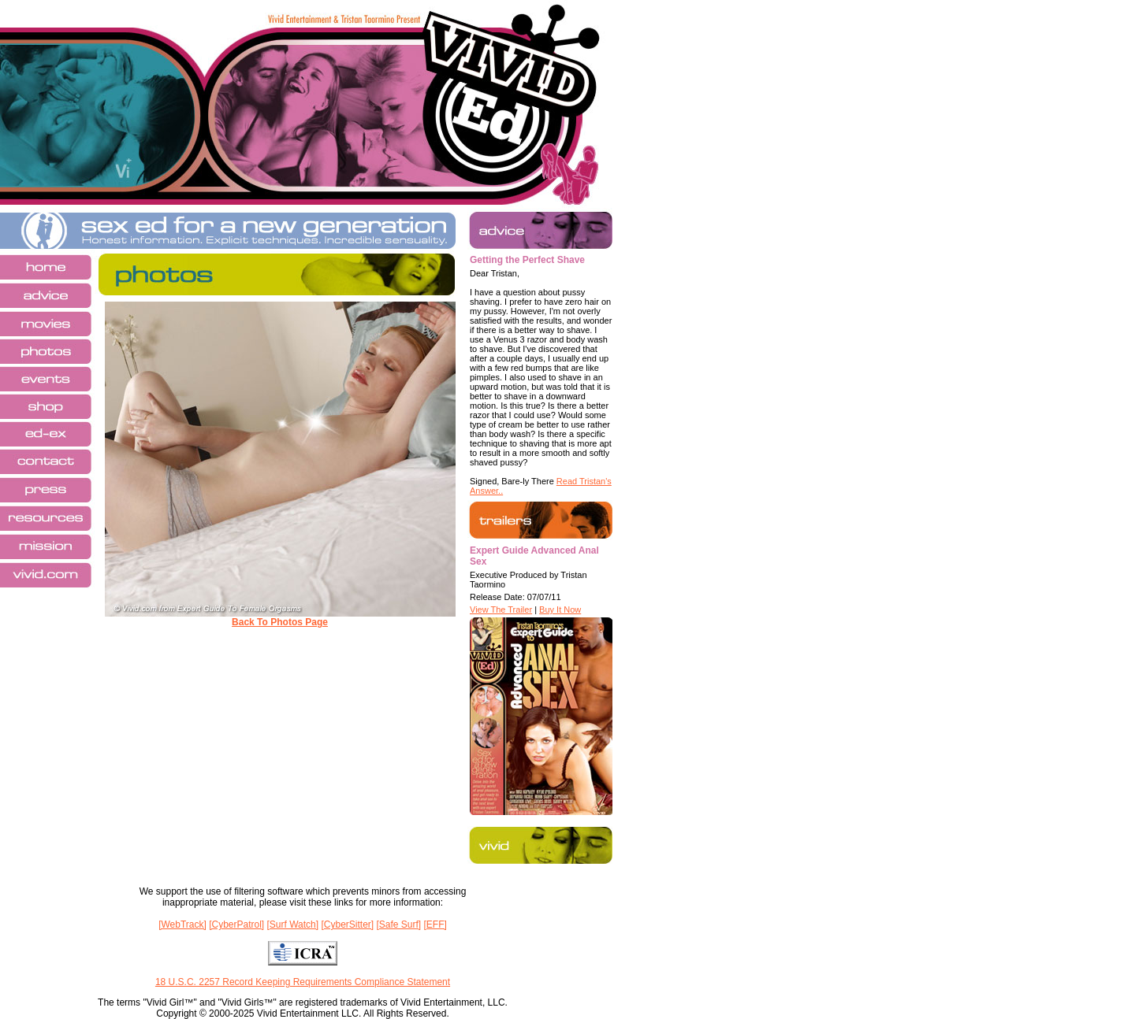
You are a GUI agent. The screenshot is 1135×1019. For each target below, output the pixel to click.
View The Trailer (501, 609)
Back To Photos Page (280, 622)
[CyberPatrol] (236, 924)
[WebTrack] (182, 924)
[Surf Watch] (293, 924)
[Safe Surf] (398, 924)
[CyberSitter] (347, 924)
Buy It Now (560, 609)
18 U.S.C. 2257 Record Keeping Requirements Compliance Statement (302, 982)
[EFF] (435, 924)
